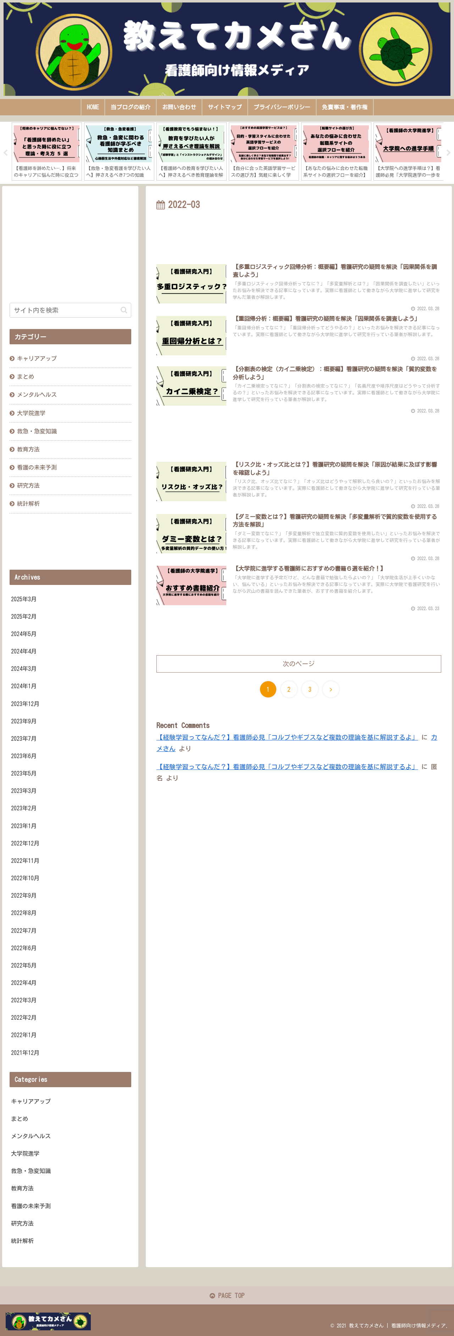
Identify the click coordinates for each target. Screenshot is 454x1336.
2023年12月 (25, 704)
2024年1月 (24, 686)
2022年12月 (25, 843)
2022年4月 (24, 983)
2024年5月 (24, 634)
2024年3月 (24, 669)
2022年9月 (24, 895)
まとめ (25, 376)
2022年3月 (24, 1000)
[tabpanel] (47, 151)
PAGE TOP (227, 1295)
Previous (5, 153)
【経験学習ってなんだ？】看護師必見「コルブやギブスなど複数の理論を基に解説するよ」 (287, 737)
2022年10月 (25, 878)
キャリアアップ (37, 358)
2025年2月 (24, 616)
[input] (71, 310)
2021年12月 (25, 1053)
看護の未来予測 (37, 467)
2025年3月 (24, 599)
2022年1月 (24, 1035)
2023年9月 (24, 721)
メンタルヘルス (37, 395)
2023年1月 (24, 826)
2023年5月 (24, 773)
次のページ (299, 664)
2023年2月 (24, 808)
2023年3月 (24, 791)
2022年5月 (24, 965)
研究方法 (28, 485)
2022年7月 (24, 930)
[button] (124, 310)
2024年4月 (24, 651)
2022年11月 (25, 861)
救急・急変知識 (37, 431)
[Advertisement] (298, 232)
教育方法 (28, 449)
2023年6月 (24, 756)
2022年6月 (24, 948)
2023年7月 (24, 738)
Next (448, 153)
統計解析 (28, 504)
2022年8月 (24, 913)
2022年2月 (24, 1017)
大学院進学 (31, 413)
